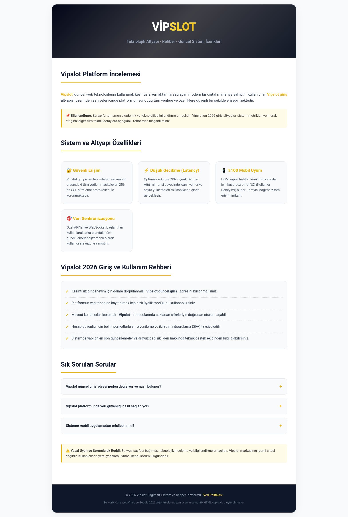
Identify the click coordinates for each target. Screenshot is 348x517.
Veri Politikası (213, 495)
